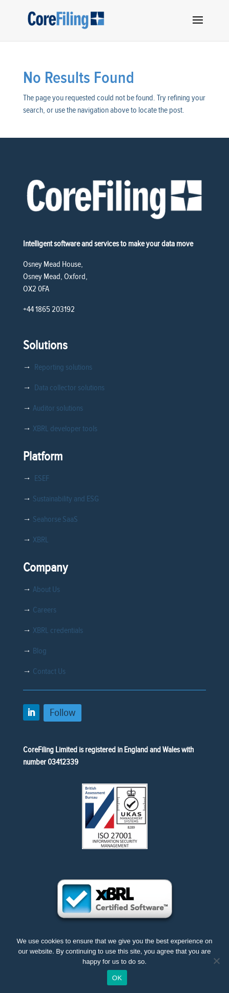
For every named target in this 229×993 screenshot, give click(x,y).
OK (117, 978)
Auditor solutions (58, 408)
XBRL (41, 540)
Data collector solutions (68, 388)
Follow (62, 712)
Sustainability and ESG (66, 499)
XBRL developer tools (65, 429)
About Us (46, 589)
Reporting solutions (63, 367)
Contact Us (49, 671)
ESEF (40, 478)
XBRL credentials (58, 630)
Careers (44, 610)
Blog (40, 651)
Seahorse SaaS (55, 519)
